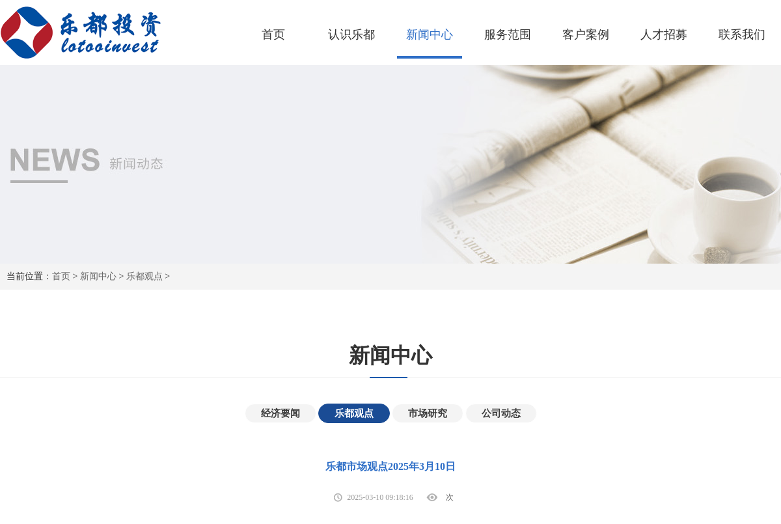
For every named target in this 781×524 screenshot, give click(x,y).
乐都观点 (144, 276)
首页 (273, 34)
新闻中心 (429, 34)
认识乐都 (351, 34)
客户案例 (585, 34)
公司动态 (501, 413)
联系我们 (742, 34)
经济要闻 (280, 413)
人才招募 (663, 34)
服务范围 (507, 34)
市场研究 (427, 413)
